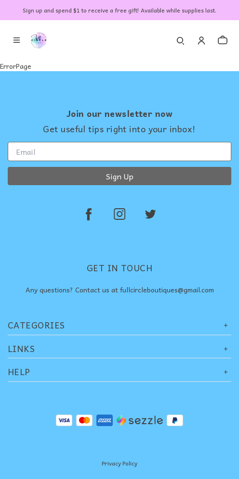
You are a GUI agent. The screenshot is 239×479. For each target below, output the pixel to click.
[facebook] (88, 214)
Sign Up (119, 176)
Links (119, 348)
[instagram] (119, 214)
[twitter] (150, 214)
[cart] (222, 40)
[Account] (201, 40)
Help (119, 371)
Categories (119, 324)
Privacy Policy (119, 463)
